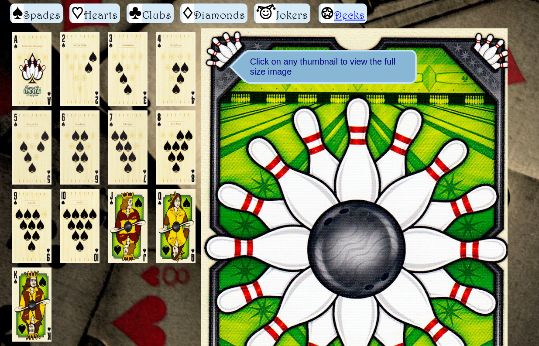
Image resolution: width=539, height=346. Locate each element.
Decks (349, 14)
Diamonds (213, 13)
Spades (36, 13)
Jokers (282, 13)
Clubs (150, 13)
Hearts (95, 13)
